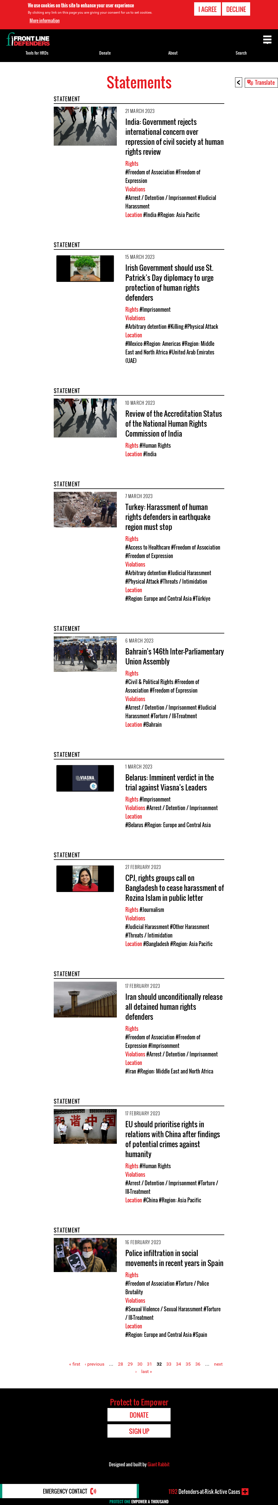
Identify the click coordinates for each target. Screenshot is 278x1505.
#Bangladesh (156, 943)
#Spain (200, 1334)
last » (146, 1371)
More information (45, 20)
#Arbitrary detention (146, 326)
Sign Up (139, 1431)
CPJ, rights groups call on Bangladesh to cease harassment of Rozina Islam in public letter (174, 887)
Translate (265, 82)
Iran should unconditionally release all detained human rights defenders (174, 1006)
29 (130, 1364)
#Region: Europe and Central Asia (158, 598)
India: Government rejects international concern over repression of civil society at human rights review (174, 136)
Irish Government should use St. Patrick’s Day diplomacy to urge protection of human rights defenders (169, 282)
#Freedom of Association (150, 172)
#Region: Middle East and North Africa (175, 1071)
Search (241, 53)
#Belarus (134, 825)
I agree (207, 9)
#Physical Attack (201, 326)
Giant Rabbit (158, 1464)
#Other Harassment (189, 926)
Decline (236, 9)
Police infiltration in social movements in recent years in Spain (174, 1258)
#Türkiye (201, 598)
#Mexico (133, 343)
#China (150, 1200)
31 (149, 1364)
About (173, 53)
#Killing (175, 326)
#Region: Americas (162, 343)
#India (149, 214)
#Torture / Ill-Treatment (174, 716)
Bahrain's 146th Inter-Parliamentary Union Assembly (174, 656)
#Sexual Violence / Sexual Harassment (163, 1309)
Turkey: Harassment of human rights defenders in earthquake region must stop (167, 516)
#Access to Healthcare (147, 547)
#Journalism (152, 909)
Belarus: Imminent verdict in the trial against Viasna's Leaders (169, 782)
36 (197, 1364)
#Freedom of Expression (149, 556)
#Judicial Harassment (189, 573)
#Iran (130, 1071)
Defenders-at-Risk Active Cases (204, 1491)
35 (188, 1364)
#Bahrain (152, 724)
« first (74, 1364)
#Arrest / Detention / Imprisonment (161, 197)
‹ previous (94, 1364)
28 (120, 1364)
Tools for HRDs (37, 53)
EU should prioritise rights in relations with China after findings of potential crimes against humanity (172, 1139)
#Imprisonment (155, 309)
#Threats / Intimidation (183, 581)
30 (139, 1364)
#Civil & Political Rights (149, 682)
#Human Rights (155, 445)
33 (168, 1364)
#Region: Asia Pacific (178, 214)
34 (178, 1364)
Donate (105, 53)
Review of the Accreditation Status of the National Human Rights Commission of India (173, 423)
